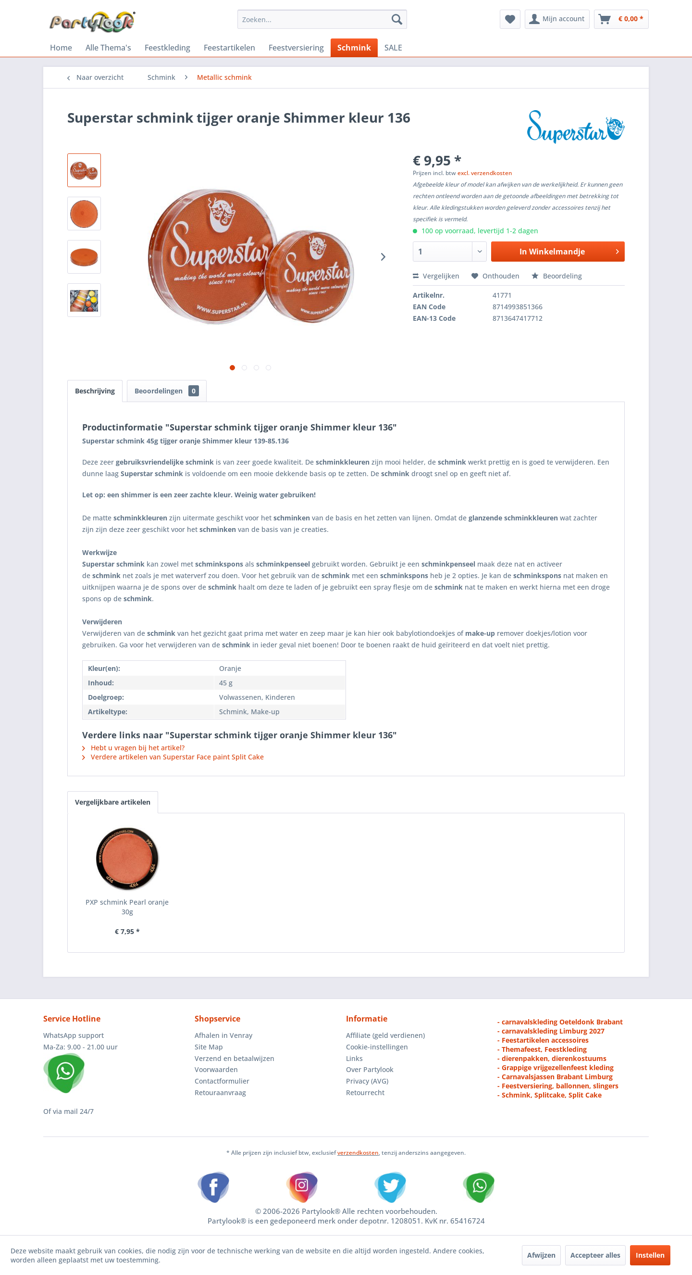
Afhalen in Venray (223, 1035)
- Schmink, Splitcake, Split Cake (549, 1094)
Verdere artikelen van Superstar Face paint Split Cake (173, 756)
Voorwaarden (216, 1069)
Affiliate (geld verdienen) (385, 1035)
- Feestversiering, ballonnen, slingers (557, 1085)
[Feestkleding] (167, 47)
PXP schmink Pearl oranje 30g (127, 906)
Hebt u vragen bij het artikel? (133, 747)
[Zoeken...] (322, 19)
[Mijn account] (557, 19)
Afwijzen (541, 1255)
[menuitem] (322, 19)
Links (354, 1058)
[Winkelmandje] (621, 19)
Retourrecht (365, 1092)
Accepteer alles (595, 1255)
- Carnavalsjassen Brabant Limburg (555, 1076)
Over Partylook (370, 1069)
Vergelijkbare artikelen (112, 802)
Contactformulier (222, 1081)
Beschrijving (95, 390)
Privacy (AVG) (367, 1081)
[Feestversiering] (296, 47)
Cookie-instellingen (377, 1046)
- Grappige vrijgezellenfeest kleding (555, 1067)
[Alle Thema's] (108, 47)
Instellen (650, 1255)
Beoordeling (556, 275)
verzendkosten (358, 1153)
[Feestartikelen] (229, 47)
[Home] (61, 47)
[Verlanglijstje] (510, 19)
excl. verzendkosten (484, 173)
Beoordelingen (167, 390)
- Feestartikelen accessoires (543, 1040)
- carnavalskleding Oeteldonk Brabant (560, 1021)
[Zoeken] (397, 19)
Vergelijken (436, 275)
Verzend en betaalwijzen (234, 1058)
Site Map (209, 1046)
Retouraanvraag (220, 1092)
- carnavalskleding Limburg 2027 (551, 1030)
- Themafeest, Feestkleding (542, 1049)
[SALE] (393, 47)
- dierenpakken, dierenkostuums (551, 1058)
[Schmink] (354, 47)
